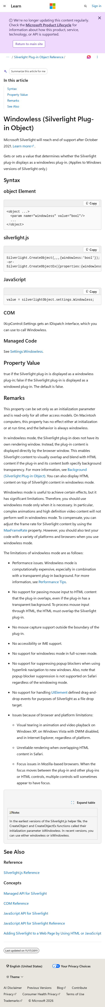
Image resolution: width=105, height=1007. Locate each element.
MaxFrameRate (15, 530)
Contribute (79, 987)
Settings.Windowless (26, 351)
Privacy (9, 994)
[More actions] (97, 57)
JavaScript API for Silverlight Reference (34, 923)
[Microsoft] (53, 6)
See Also (13, 106)
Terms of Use (75, 994)
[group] (52, 262)
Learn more (22, 146)
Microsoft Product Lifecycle (48, 24)
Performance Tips (52, 581)
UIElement (59, 692)
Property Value (17, 94)
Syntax (12, 88)
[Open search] (85, 6)
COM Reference (16, 903)
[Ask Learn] (89, 57)
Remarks (13, 100)
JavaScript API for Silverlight (26, 913)
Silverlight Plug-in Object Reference (38, 57)
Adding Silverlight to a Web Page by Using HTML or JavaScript (52, 933)
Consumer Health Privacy (40, 994)
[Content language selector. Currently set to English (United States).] (24, 966)
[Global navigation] (4, 6)
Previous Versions (39, 987)
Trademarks (12, 1000)
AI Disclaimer (13, 987)
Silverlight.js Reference (21, 872)
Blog (60, 987)
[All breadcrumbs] (8, 57)
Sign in (96, 6)
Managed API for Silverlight (25, 893)
